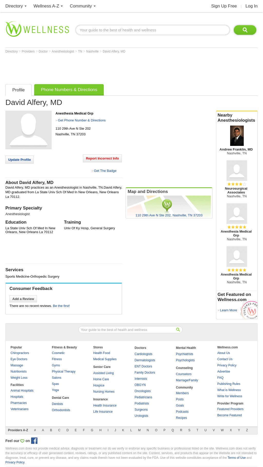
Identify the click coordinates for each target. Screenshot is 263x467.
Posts (180, 399)
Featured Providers (230, 409)
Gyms (56, 365)
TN (80, 51)
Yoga (55, 390)
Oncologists (143, 391)
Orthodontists (61, 410)
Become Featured (229, 415)
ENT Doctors (143, 366)
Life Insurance (102, 411)
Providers (28, 51)
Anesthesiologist (63, 51)
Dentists (57, 404)
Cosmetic (58, 353)
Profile (18, 89)
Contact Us (224, 359)
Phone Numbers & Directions (69, 89)
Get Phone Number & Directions (82, 120)
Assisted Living (103, 373)
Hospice (98, 385)
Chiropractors (20, 353)
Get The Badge (105, 171)
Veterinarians (20, 409)
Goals (180, 405)
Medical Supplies (105, 359)
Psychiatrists (184, 354)
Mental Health (186, 348)
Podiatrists (142, 403)
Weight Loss (19, 378)
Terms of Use (237, 458)
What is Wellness (229, 390)
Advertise (223, 371)
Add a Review (23, 299)
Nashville (93, 51)
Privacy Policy (227, 365)
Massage (17, 365)
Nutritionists (19, 371)
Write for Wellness (229, 396)
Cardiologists (143, 354)
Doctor (44, 51)
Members (182, 393)
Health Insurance (105, 405)
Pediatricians (143, 397)
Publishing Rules (228, 384)
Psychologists (185, 360)
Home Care (101, 379)
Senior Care (101, 367)
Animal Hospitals (22, 390)
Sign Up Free (224, 6)
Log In (252, 6)
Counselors (184, 374)
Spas (55, 384)
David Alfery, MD (114, 51)
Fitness (57, 359)
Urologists (141, 416)
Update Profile (19, 160)
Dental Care (60, 398)
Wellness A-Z (46, 6)
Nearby (237, 118)
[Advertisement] (98, 67)
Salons (56, 378)
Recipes (181, 418)
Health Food (101, 353)
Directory (14, 6)
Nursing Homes (104, 391)
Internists (141, 379)
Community (81, 6)
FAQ (220, 378)
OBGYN (140, 385)
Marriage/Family (187, 380)
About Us (223, 353)
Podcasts (182, 411)
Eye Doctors (19, 359)
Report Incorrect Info (102, 158)
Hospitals (17, 397)
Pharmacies (19, 403)
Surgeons (141, 409)
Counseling (184, 368)
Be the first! (61, 306)
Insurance (100, 399)
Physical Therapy (64, 371)
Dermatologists (145, 360)
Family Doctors (145, 372)
